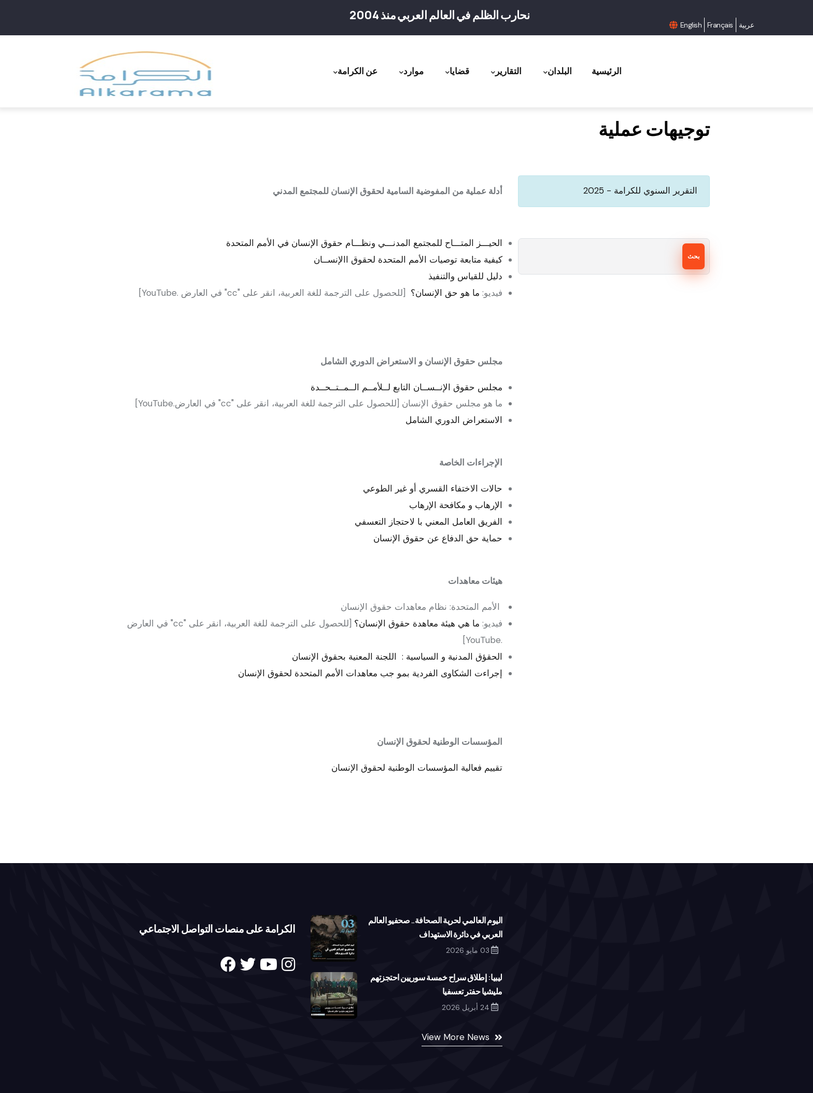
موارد (395, 71)
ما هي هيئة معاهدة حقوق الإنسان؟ (417, 623)
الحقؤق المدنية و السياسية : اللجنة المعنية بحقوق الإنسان (397, 656)
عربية (746, 25)
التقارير (497, 71)
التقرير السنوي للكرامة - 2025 (640, 190)
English (691, 25)
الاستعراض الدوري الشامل (453, 420)
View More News (455, 1037)
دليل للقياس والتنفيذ (465, 276)
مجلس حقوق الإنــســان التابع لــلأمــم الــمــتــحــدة (406, 387)
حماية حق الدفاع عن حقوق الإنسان (437, 538)
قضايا (445, 71)
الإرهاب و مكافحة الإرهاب (455, 505)
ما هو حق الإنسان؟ (444, 292)
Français (720, 25)
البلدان (552, 71)
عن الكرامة (336, 71)
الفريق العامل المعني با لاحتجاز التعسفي (428, 521)
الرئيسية (605, 71)
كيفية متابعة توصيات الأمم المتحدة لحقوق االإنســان (408, 259)
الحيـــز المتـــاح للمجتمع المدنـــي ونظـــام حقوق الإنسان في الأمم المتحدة (364, 243)
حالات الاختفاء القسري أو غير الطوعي (432, 488)
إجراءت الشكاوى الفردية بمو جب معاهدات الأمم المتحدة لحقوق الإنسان (370, 673)
